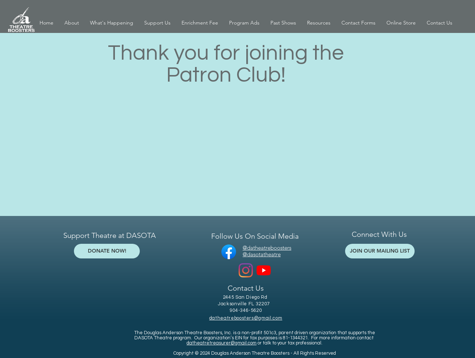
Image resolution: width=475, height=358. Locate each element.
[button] (72, 23)
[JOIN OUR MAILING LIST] (380, 251)
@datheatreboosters (267, 247)
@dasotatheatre (262, 254)
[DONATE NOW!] (107, 251)
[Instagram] (246, 270)
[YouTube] (264, 270)
